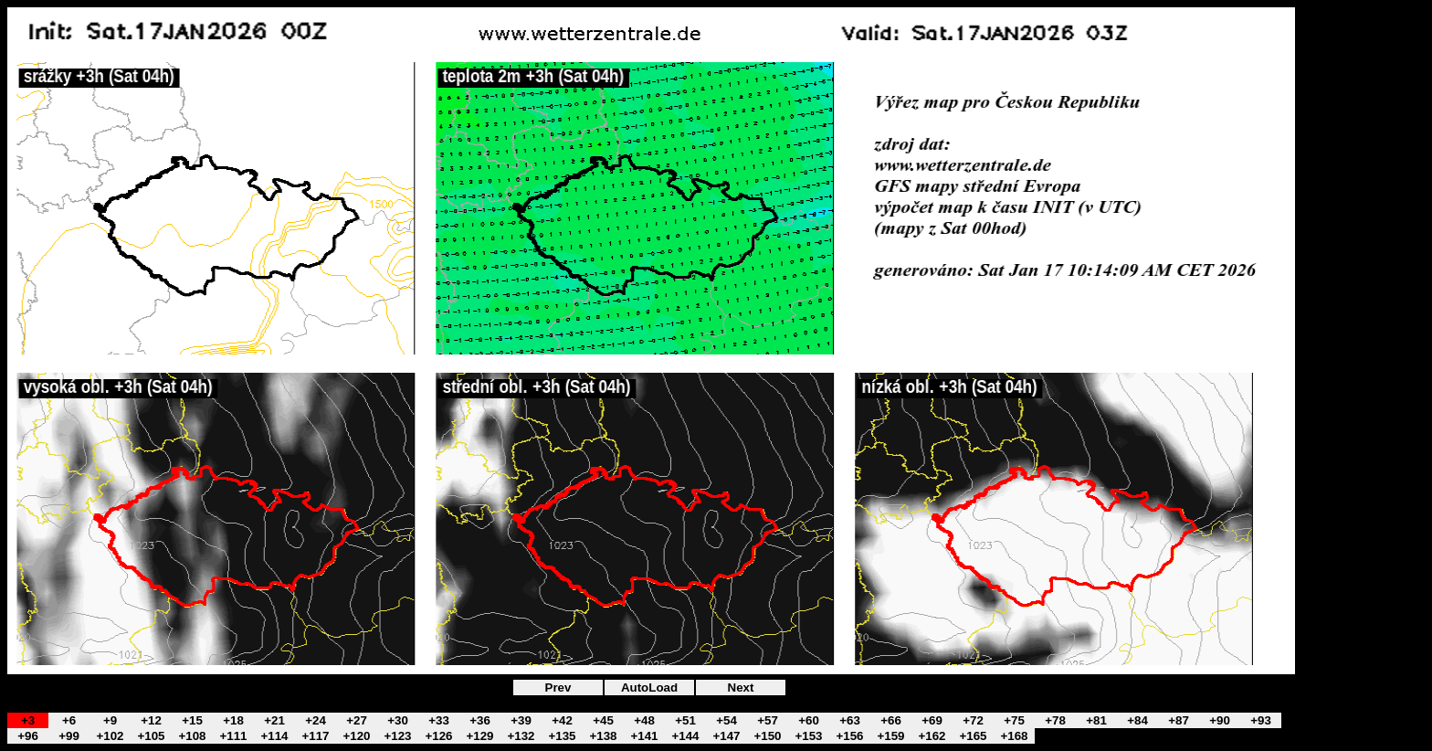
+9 (110, 720)
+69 (931, 720)
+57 (767, 720)
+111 (233, 736)
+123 (397, 736)
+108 (191, 736)
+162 (931, 736)
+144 (685, 736)
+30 (397, 720)
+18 (233, 720)
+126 (438, 736)
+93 (1260, 720)
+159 (890, 736)
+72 (973, 720)
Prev (558, 687)
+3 (28, 720)
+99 (68, 736)
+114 (274, 736)
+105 (150, 736)
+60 (808, 720)
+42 (562, 720)
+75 (1014, 720)
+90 (1219, 720)
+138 (602, 736)
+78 (1055, 720)
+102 (109, 736)
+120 (356, 736)
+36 (479, 720)
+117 (315, 736)
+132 (520, 736)
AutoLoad (649, 687)
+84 (1137, 720)
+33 (438, 720)
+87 (1178, 720)
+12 (151, 720)
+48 (644, 720)
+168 (1013, 736)
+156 (849, 736)
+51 (685, 720)
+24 (315, 720)
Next (741, 687)
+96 (27, 736)
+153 (808, 736)
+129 (479, 736)
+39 (521, 720)
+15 (192, 720)
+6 (69, 720)
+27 (356, 720)
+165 (972, 736)
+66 (890, 720)
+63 (849, 720)
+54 (726, 720)
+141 (644, 736)
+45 (603, 720)
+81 (1096, 720)
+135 (561, 736)
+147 (726, 736)
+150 (767, 736)
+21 (274, 720)
